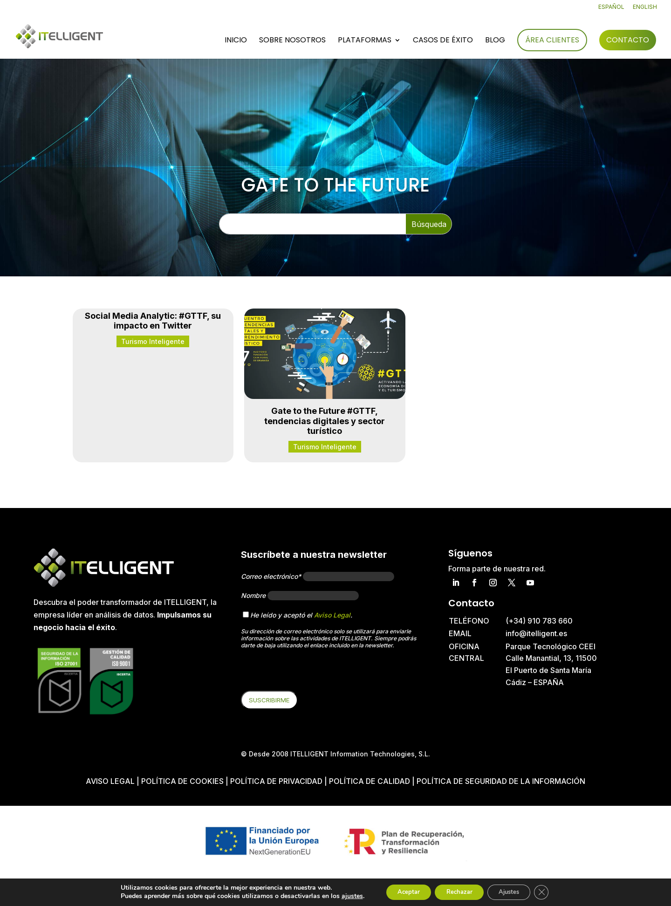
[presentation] (312, 672)
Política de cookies (183, 781)
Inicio (236, 41)
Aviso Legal (332, 615)
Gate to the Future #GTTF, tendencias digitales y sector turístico (324, 421)
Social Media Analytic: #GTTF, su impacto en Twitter (153, 321)
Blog (495, 41)
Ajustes (514, 891)
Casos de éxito (443, 41)
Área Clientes (552, 40)
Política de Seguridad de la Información (501, 781)
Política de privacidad (276, 781)
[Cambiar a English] (645, 9)
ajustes (340, 896)
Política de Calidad (369, 781)
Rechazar (458, 891)
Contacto (627, 40)
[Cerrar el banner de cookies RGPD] (551, 891)
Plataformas (364, 41)
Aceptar (400, 891)
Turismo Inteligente (153, 341)
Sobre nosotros (292, 41)
